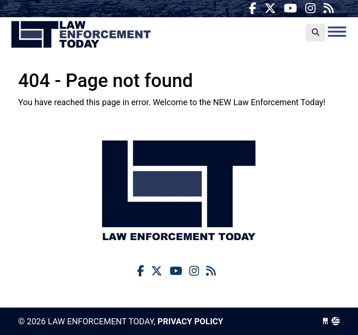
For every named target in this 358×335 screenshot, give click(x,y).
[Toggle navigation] (337, 32)
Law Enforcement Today (81, 35)
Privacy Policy (190, 321)
